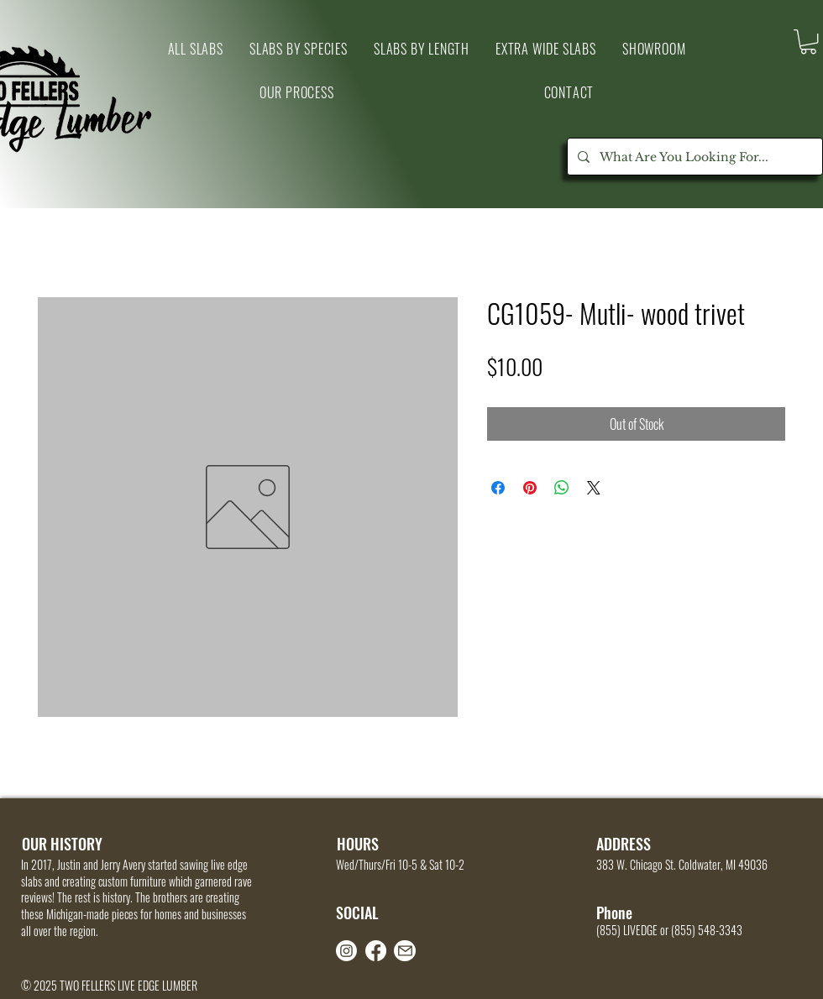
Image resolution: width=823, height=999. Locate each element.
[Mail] (405, 950)
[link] (808, 41)
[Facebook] (375, 950)
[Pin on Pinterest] (530, 488)
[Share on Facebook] (498, 488)
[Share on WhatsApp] (562, 488)
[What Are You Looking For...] (693, 157)
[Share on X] (594, 488)
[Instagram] (346, 950)
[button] (653, 48)
